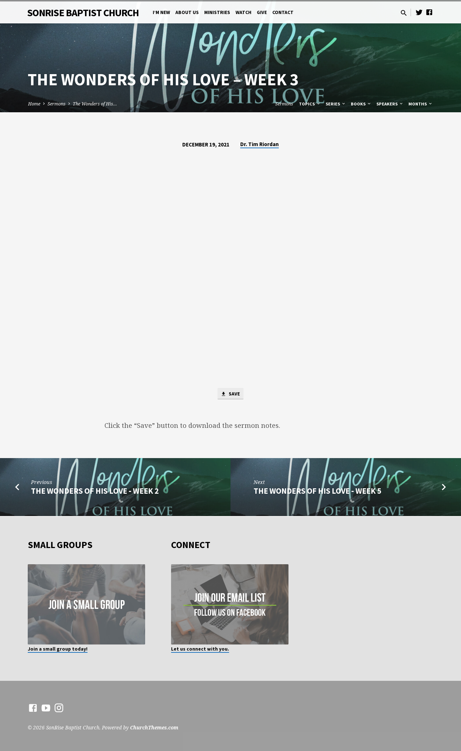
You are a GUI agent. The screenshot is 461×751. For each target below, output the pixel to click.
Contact (283, 12)
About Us (187, 12)
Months (420, 104)
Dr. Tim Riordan (259, 144)
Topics (310, 104)
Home (34, 104)
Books (361, 104)
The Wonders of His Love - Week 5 (317, 492)
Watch (243, 12)
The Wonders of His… (95, 104)
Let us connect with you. (200, 649)
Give (262, 12)
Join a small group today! (58, 649)
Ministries (217, 12)
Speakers (390, 104)
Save (230, 394)
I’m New (161, 12)
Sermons (57, 104)
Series (336, 104)
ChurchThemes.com (154, 727)
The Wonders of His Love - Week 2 (95, 492)
